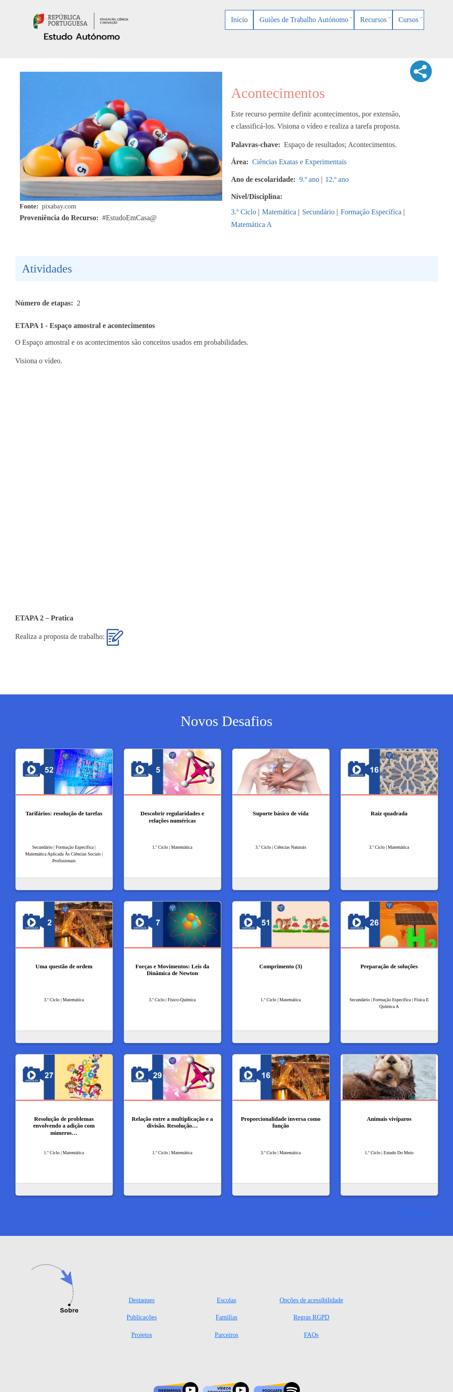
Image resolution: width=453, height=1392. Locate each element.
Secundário (318, 212)
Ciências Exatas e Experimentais (299, 162)
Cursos (408, 19)
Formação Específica (371, 212)
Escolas (226, 1300)
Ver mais (414, 1212)
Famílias (226, 1317)
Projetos (141, 1335)
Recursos (373, 19)
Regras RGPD (311, 1317)
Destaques (142, 1300)
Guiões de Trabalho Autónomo (303, 19)
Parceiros (226, 1335)
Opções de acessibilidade (311, 1300)
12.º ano (337, 179)
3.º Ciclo (244, 212)
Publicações (141, 1317)
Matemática (279, 212)
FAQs (311, 1335)
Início (239, 19)
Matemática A (251, 224)
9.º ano (309, 179)
